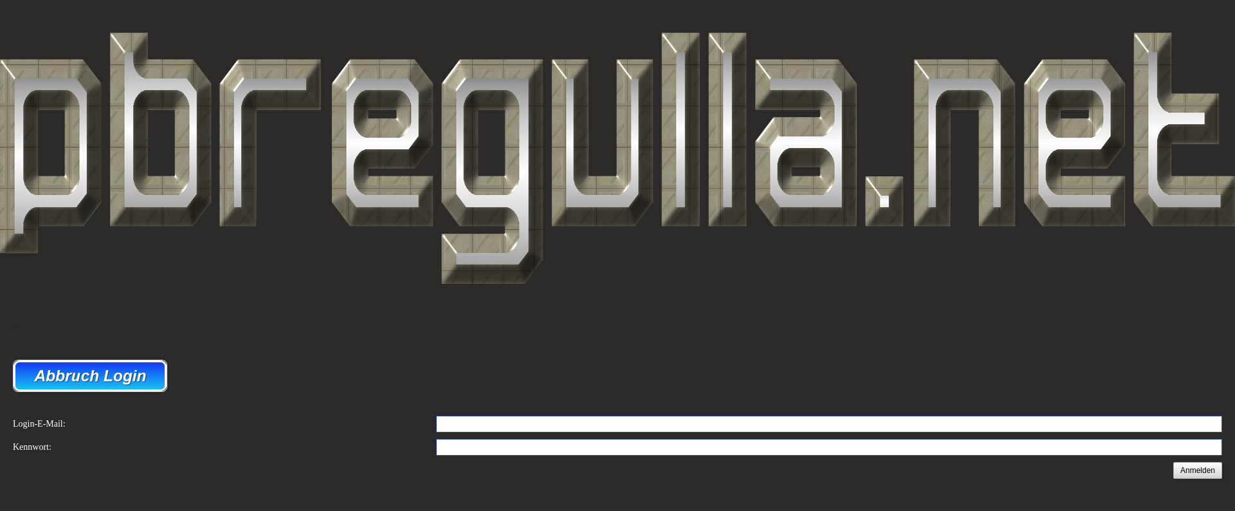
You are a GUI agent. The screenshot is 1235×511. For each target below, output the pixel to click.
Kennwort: (32, 447)
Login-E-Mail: (39, 424)
